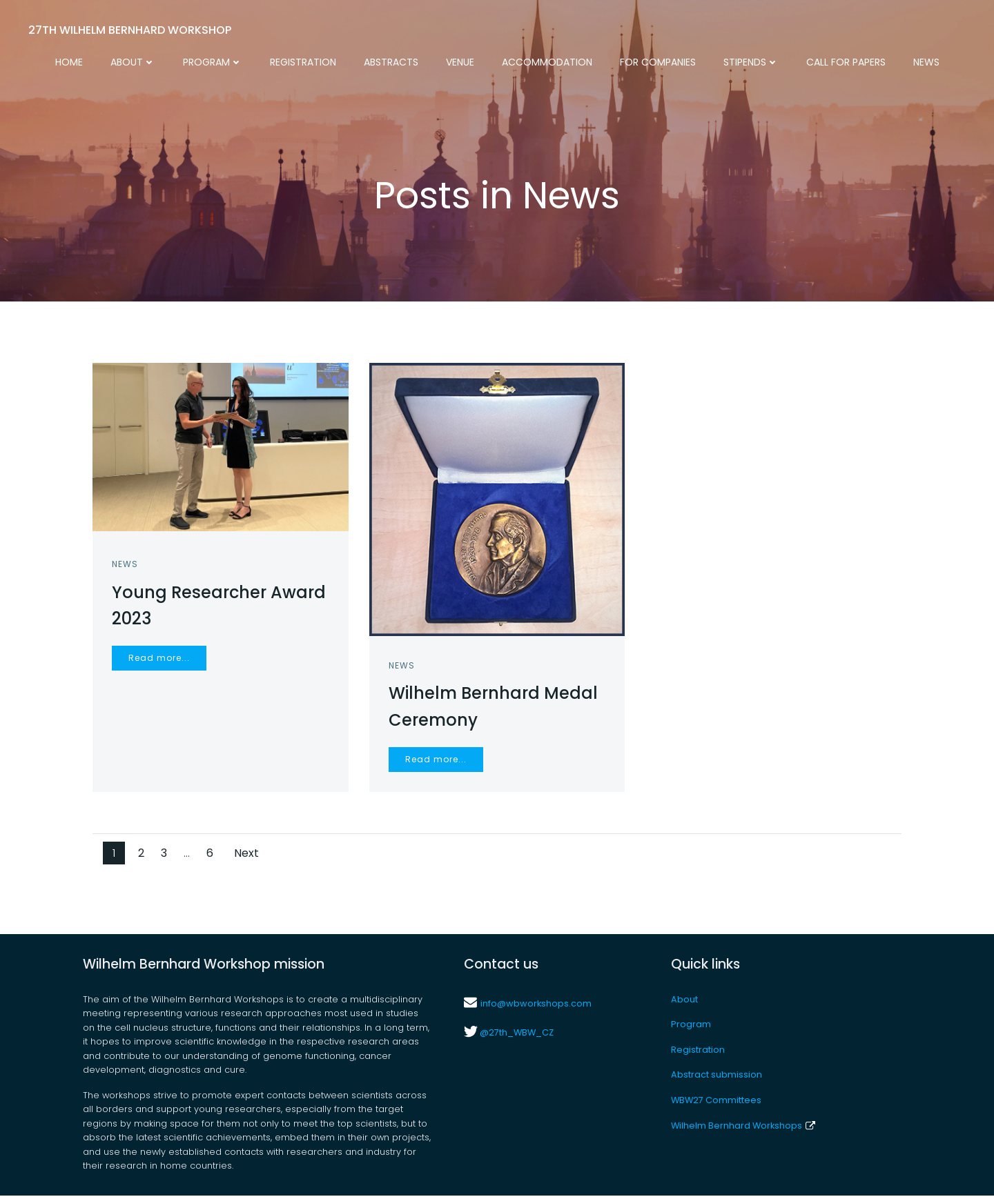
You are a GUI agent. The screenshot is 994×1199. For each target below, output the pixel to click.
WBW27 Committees (716, 1103)
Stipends (751, 62)
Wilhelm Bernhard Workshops (743, 1130)
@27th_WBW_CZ (516, 1036)
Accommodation (547, 62)
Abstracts (391, 62)
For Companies (658, 62)
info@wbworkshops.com (536, 1007)
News (926, 62)
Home (69, 62)
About (132, 62)
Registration (303, 62)
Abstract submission (716, 1078)
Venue (460, 62)
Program (212, 62)
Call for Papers (846, 62)
